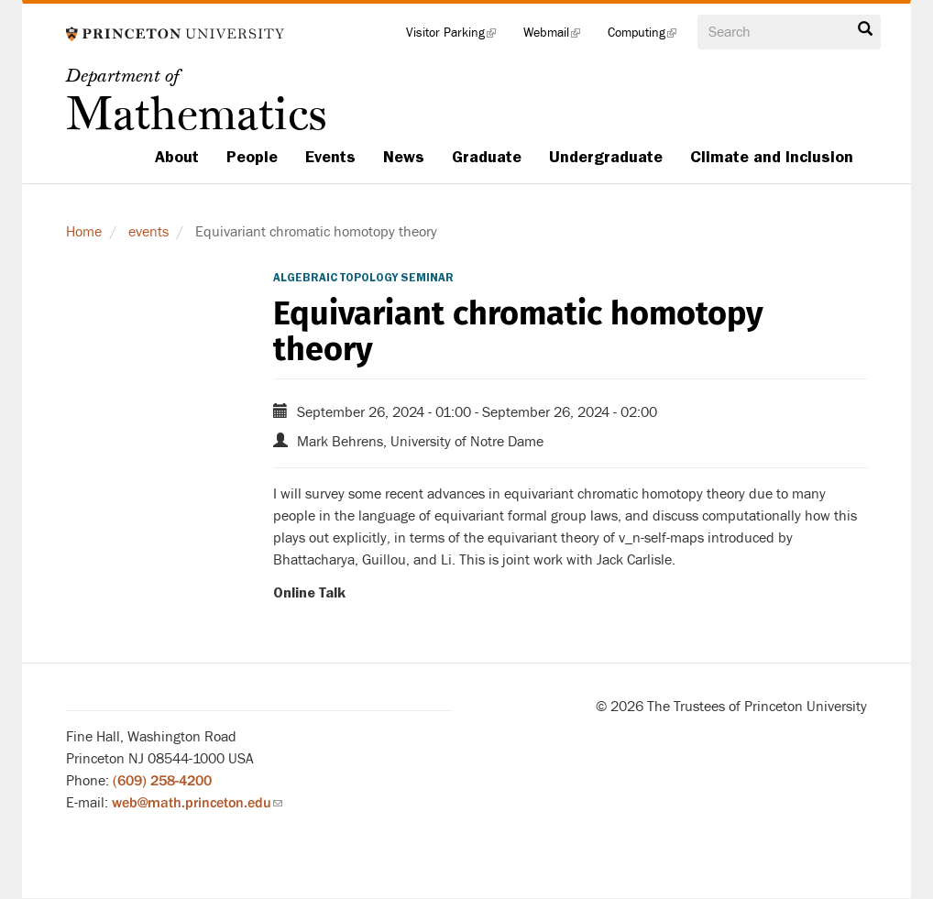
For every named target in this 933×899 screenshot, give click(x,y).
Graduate (486, 156)
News (403, 156)
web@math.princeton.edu (197, 802)
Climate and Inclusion (771, 156)
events (148, 232)
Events (330, 156)
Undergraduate (606, 156)
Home (84, 232)
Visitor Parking (458, 37)
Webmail (558, 37)
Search (865, 29)
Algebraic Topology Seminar (363, 277)
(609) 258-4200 (162, 780)
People (252, 156)
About (177, 156)
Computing (649, 37)
